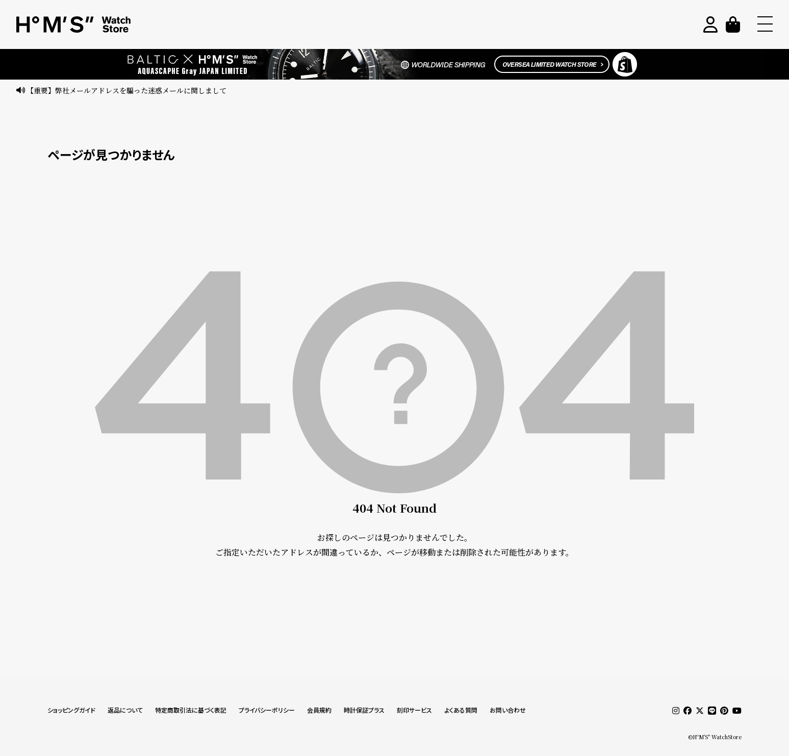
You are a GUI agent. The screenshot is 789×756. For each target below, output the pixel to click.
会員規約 (319, 710)
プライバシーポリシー (267, 710)
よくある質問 (460, 710)
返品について (125, 710)
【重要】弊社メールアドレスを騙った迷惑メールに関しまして (126, 90)
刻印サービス (414, 710)
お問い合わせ (508, 710)
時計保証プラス (364, 710)
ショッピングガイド (71, 710)
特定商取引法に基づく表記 (190, 710)
